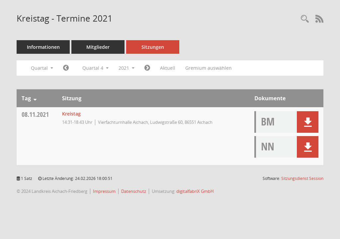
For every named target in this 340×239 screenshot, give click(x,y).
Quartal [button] (42, 68)
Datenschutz (133, 191)
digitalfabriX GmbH (195, 191)
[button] (307, 122)
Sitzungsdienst (302, 178)
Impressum (104, 191)
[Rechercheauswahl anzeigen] (305, 19)
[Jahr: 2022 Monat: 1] (147, 68)
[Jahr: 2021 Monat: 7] (66, 68)
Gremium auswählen (208, 68)
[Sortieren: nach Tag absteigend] (35, 98)
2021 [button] (126, 68)
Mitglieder (98, 47)
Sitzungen (152, 47)
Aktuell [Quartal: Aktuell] (167, 68)
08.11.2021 (35, 114)
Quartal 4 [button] (95, 68)
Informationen (43, 47)
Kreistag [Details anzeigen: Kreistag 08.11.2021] (71, 114)
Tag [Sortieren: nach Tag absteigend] (26, 98)
